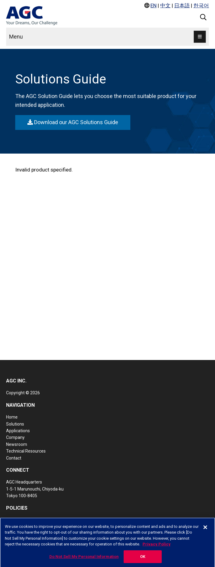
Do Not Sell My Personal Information (84, 559)
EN (153, 5)
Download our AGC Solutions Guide (72, 122)
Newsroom (16, 444)
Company (15, 437)
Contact (13, 458)
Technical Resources (26, 451)
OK (142, 559)
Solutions (15, 424)
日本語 (182, 5)
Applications (18, 430)
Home (12, 417)
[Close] (205, 529)
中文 (165, 5)
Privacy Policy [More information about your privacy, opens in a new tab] (157, 546)
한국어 (201, 5)
